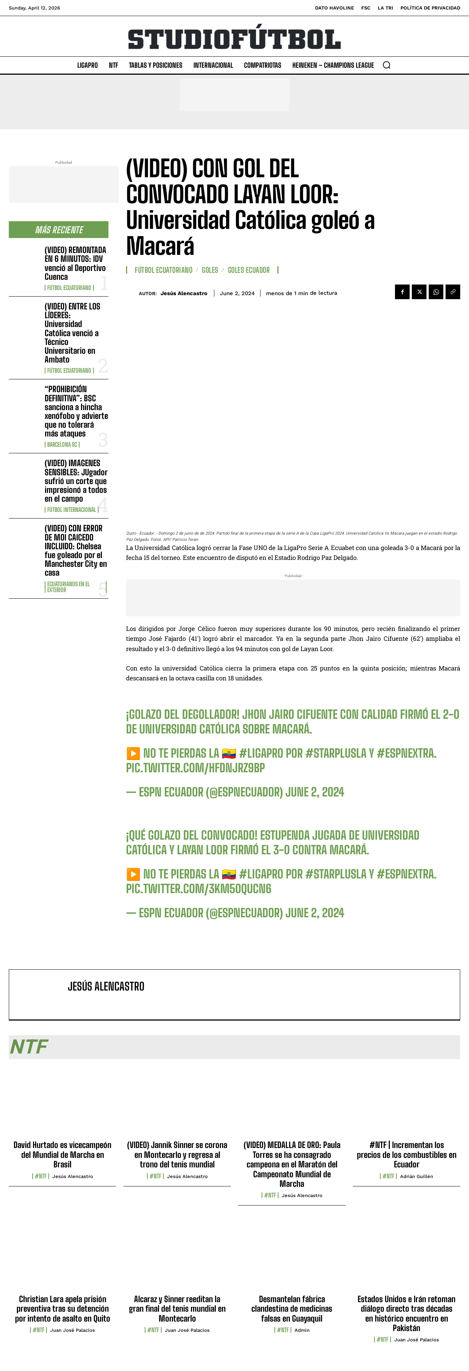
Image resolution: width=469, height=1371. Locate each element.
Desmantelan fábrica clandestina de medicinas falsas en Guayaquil (291, 1308)
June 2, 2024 (314, 792)
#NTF (41, 1176)
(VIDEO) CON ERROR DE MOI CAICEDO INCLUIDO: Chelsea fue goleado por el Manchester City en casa (76, 550)
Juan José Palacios (72, 1330)
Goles (210, 270)
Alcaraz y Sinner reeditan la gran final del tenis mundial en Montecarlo (177, 1308)
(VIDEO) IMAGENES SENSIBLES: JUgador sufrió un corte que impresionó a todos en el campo (76, 481)
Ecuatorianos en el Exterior (68, 587)
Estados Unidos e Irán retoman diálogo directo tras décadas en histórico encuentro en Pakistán (406, 1313)
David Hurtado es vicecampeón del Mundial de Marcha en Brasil (62, 1154)
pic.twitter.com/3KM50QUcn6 (199, 889)
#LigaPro (261, 753)
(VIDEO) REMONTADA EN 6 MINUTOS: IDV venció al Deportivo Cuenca (75, 263)
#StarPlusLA (335, 753)
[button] (386, 65)
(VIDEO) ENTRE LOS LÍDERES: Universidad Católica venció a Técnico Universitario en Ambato (72, 332)
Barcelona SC (62, 444)
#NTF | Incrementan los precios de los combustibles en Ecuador (407, 1154)
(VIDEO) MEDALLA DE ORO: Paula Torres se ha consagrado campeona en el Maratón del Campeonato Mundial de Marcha (292, 1164)
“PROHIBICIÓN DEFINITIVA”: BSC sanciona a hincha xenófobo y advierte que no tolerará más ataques (76, 411)
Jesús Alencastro (183, 293)
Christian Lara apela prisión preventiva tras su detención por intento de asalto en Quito (62, 1308)
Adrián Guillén (416, 1176)
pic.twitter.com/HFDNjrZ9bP (195, 768)
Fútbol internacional (71, 510)
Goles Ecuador (249, 270)
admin (302, 1330)
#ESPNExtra (405, 753)
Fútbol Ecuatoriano (69, 288)
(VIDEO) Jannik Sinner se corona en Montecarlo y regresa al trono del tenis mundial (177, 1154)
